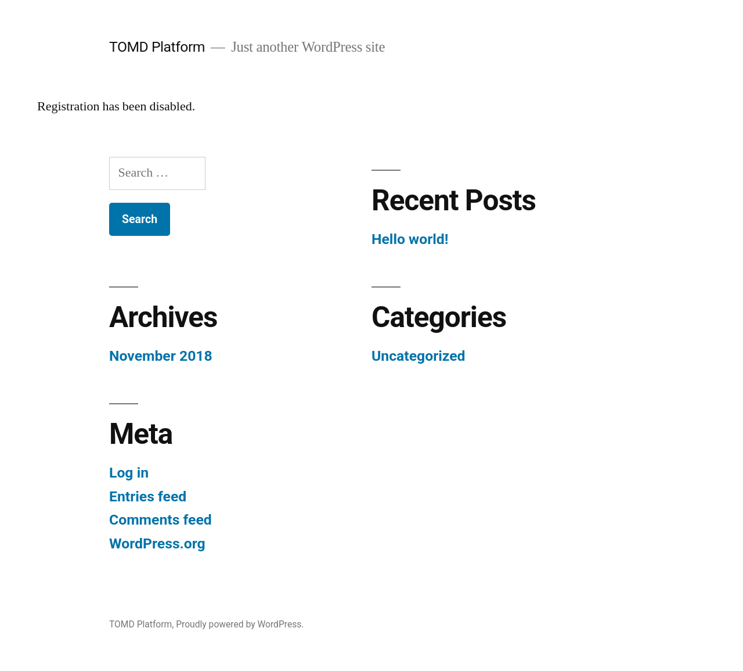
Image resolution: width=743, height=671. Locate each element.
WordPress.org (157, 543)
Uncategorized (419, 355)
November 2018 (160, 355)
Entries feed (147, 496)
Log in (129, 472)
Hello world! (410, 239)
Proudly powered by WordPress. (240, 624)
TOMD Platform (157, 46)
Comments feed (160, 519)
